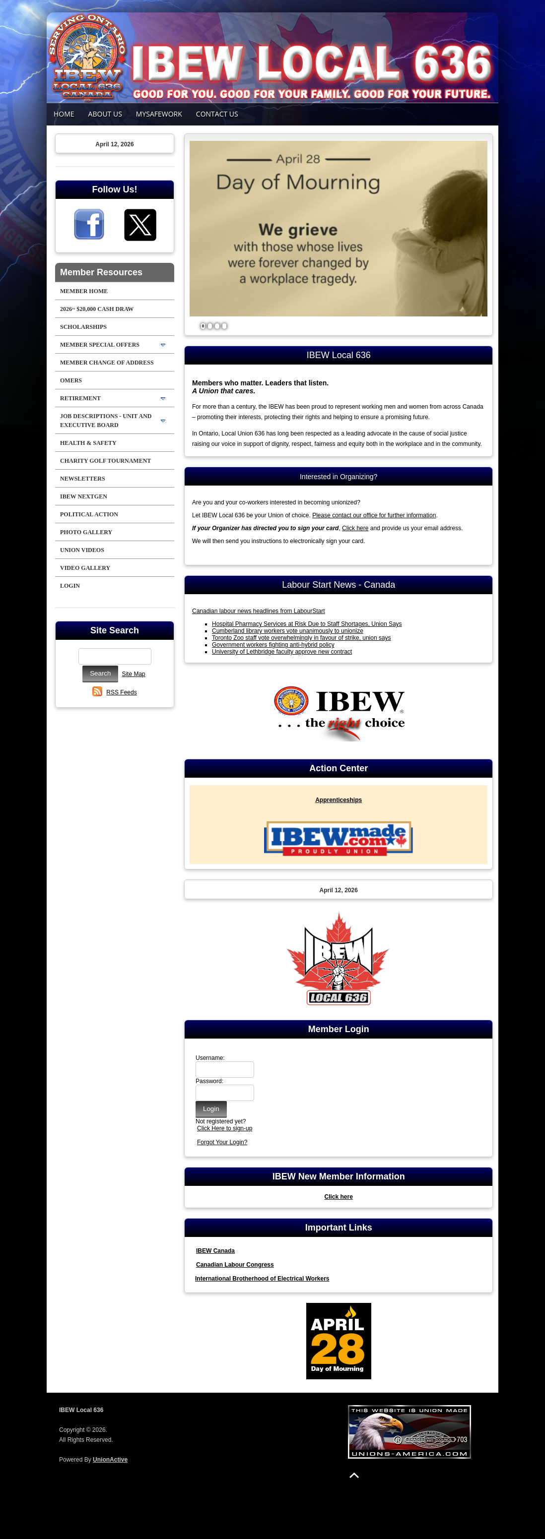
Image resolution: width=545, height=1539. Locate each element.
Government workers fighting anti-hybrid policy (273, 644)
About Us (105, 114)
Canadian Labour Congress (235, 1264)
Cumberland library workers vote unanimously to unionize (287, 630)
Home (64, 114)
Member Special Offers (99, 344)
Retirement (80, 398)
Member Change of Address (107, 362)
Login (70, 585)
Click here (355, 528)
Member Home (84, 291)
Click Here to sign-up (224, 1128)
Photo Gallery (86, 532)
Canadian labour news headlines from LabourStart (258, 611)
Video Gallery (85, 567)
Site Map (133, 674)
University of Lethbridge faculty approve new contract (282, 651)
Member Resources (101, 272)
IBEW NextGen (83, 496)
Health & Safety (88, 442)
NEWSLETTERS (82, 478)
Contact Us (217, 114)
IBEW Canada (215, 1250)
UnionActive (110, 1459)
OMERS (71, 380)
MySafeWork (159, 114)
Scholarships (83, 326)
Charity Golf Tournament (105, 460)
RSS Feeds (121, 692)
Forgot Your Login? (222, 1142)
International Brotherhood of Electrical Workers (262, 1278)
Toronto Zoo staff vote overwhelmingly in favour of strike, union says (301, 637)
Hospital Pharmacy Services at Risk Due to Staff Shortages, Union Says (307, 623)
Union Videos (82, 550)
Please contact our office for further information (374, 515)
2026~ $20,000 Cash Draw (97, 309)
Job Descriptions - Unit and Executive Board (105, 421)
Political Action (89, 514)
